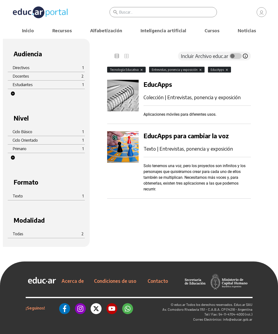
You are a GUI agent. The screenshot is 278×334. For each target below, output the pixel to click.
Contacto (158, 281)
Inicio (28, 30)
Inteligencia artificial (163, 30)
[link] (261, 12)
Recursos (62, 30)
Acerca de (73, 281)
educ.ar (179, 304)
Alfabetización (106, 30)
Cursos (212, 30)
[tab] (117, 56)
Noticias (247, 30)
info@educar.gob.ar (237, 319)
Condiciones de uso (115, 281)
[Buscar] (167, 12)
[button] (13, 93)
